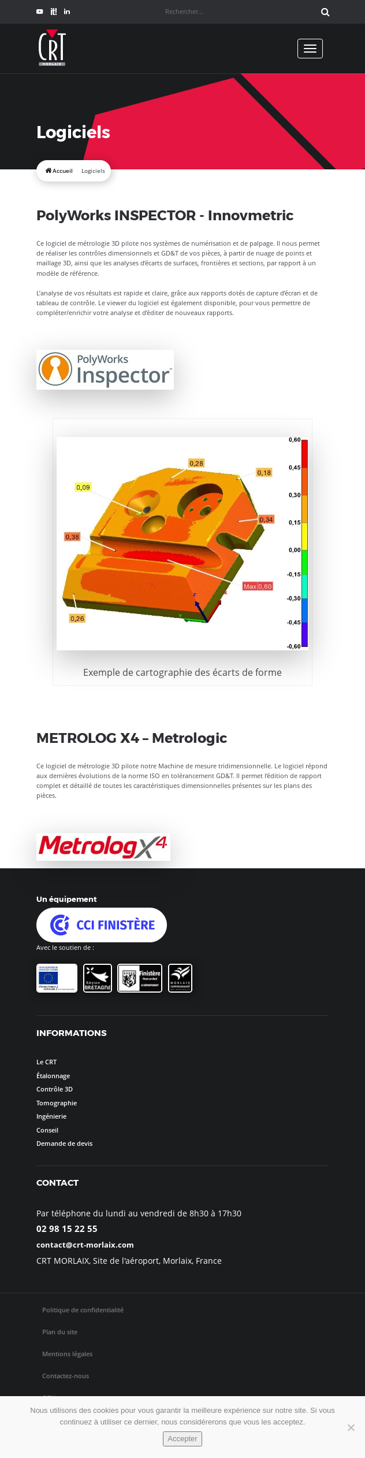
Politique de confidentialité (83, 1309)
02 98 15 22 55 (67, 1228)
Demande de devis (64, 1143)
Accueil (63, 171)
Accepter (182, 1438)
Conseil (47, 1130)
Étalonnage (53, 1075)
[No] (350, 1427)
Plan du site (59, 1331)
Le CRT (46, 1061)
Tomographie (56, 1102)
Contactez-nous (65, 1375)
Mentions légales (67, 1353)
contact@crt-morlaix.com (85, 1244)
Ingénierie (51, 1116)
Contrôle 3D (54, 1089)
